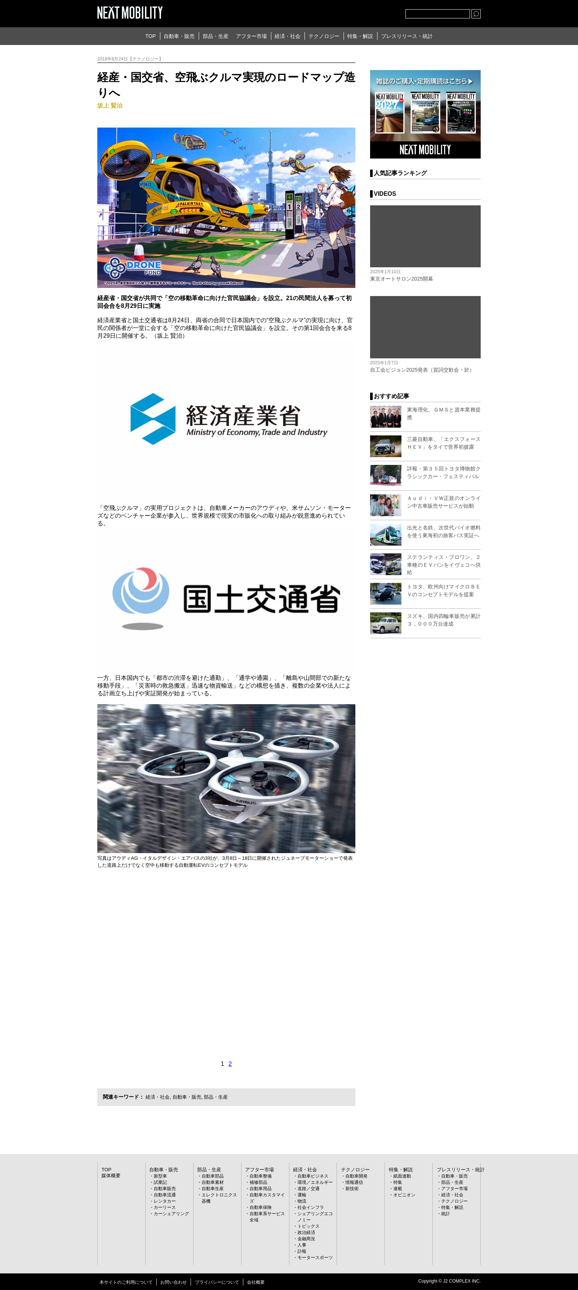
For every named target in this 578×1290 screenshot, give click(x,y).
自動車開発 (356, 1175)
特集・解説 (360, 36)
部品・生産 (216, 36)
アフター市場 (251, 36)
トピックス (308, 1225)
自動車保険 (261, 1207)
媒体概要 (110, 1175)
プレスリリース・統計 (407, 36)
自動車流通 (165, 1194)
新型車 (160, 1175)
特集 (397, 1182)
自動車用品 (261, 1188)
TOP (150, 36)
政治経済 (306, 1232)
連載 (397, 1188)
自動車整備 (261, 1175)
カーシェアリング (171, 1213)
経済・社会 (287, 36)
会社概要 (256, 1281)
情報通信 (354, 1182)
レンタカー (165, 1200)
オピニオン (404, 1194)
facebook (375, 12)
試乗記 (160, 1182)
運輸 (301, 1194)
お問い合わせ (173, 1281)
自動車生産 (213, 1188)
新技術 (352, 1188)
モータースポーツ (315, 1257)
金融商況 (306, 1238)
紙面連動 (402, 1175)
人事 (301, 1244)
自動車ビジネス (312, 1175)
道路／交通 (308, 1188)
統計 (445, 1213)
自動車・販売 (179, 36)
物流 (301, 1200)
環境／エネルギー (315, 1182)
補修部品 (258, 1182)
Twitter (359, 12)
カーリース (165, 1207)
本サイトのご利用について (126, 1281)
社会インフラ (310, 1207)
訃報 (301, 1251)
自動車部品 (213, 1175)
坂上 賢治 (109, 105)
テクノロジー (324, 36)
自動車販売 (165, 1188)
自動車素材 (213, 1182)
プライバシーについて (217, 1281)
